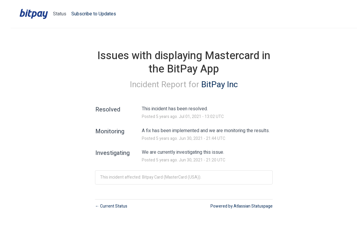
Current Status (111, 206)
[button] (93, 13)
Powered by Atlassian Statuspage (241, 206)
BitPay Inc (219, 85)
